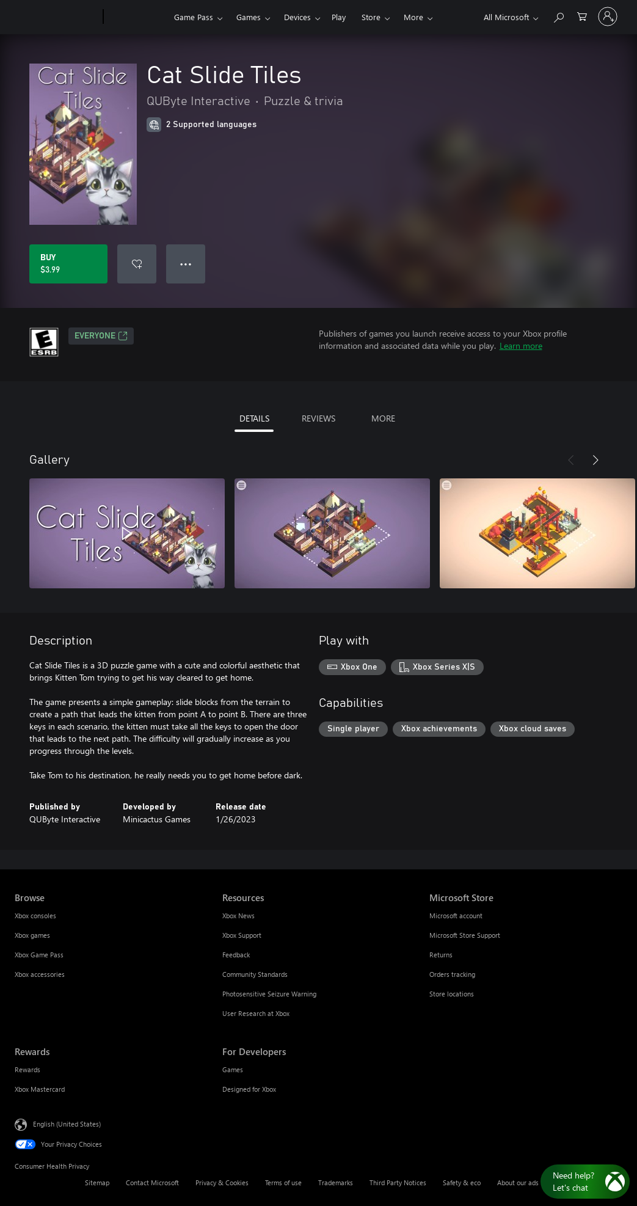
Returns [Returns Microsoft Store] (441, 955)
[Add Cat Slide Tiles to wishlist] (136, 263)
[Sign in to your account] (607, 16)
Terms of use (283, 1182)
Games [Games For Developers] (232, 1069)
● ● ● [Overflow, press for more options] (186, 263)
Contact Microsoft (152, 1182)
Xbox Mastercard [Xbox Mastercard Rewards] (40, 1089)
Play (339, 17)
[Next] (595, 460)
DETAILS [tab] (254, 418)
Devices (297, 17)
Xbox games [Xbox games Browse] (32, 935)
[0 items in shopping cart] (582, 15)
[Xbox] (137, 17)
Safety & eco (462, 1182)
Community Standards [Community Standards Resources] (255, 974)
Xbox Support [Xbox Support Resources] (241, 935)
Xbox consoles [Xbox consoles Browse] (35, 915)
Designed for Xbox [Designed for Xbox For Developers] (249, 1089)
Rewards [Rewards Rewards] (27, 1069)
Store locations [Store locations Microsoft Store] (451, 994)
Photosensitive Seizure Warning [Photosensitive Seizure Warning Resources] (269, 994)
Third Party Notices (397, 1182)
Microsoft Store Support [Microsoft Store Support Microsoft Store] (464, 935)
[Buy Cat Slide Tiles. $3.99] (68, 263)
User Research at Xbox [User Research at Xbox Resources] (255, 1013)
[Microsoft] (56, 17)
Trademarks (335, 1182)
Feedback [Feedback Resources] (236, 955)
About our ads (518, 1182)
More (413, 17)
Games (248, 17)
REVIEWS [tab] (318, 418)
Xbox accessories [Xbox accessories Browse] (40, 974)
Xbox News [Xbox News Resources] (238, 915)
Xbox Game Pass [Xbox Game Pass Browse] (39, 955)
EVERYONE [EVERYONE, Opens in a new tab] (101, 336)
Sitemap (97, 1182)
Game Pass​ (193, 17)
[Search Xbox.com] (558, 15)
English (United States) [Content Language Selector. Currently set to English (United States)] (67, 1124)
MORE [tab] (383, 418)
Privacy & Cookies (222, 1182)
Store (371, 17)
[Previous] (571, 460)
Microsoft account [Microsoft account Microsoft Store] (455, 915)
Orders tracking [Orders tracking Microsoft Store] (452, 974)
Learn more (521, 345)
